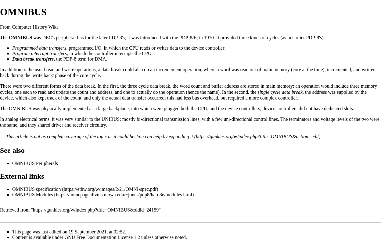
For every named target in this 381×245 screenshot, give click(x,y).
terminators (300, 119)
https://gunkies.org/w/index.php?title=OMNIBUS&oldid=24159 (96, 209)
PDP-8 (115, 37)
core (297, 69)
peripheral (66, 37)
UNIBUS (111, 119)
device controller (207, 48)
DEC (47, 37)
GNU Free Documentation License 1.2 (102, 237)
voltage (328, 119)
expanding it (181, 136)
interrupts (124, 53)
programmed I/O (85, 48)
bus (80, 37)
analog (11, 119)
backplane (119, 108)
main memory (276, 69)
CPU (133, 48)
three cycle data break (149, 86)
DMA (100, 58)
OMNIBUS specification (36, 189)
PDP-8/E (187, 37)
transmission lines (181, 119)
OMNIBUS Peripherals (35, 163)
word (225, 69)
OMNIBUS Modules (32, 194)
